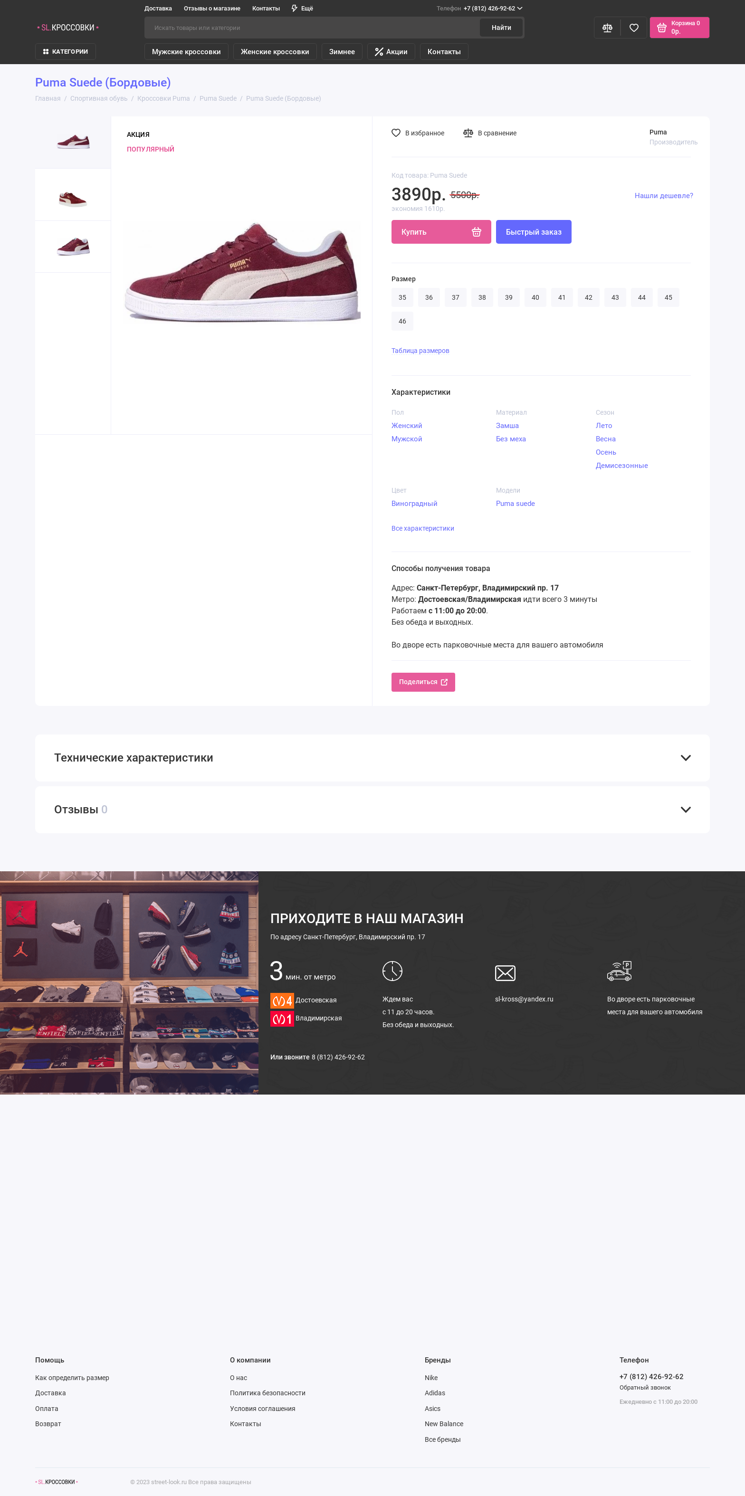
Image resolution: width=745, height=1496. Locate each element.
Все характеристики (423, 528)
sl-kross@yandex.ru (524, 999)
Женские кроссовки (275, 52)
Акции (391, 52)
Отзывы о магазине (212, 8)
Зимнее (342, 52)
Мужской (407, 439)
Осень (606, 452)
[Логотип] (56, 1482)
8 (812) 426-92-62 (338, 1057)
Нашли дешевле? (664, 195)
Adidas (435, 1393)
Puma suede (515, 503)
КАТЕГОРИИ (65, 51)
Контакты (266, 8)
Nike (431, 1378)
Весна (606, 439)
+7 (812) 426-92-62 (480, 8)
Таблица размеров (420, 350)
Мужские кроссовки (186, 52)
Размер (404, 279)
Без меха (511, 439)
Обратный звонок (645, 1387)
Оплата (46, 1408)
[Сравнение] (607, 27)
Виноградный (415, 503)
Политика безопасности (268, 1393)
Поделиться (423, 682)
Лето (604, 425)
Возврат (48, 1424)
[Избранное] (634, 27)
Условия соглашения (263, 1408)
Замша (507, 425)
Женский (407, 425)
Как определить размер (72, 1378)
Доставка (158, 8)
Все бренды (443, 1439)
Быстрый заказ (534, 232)
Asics (432, 1408)
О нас (238, 1378)
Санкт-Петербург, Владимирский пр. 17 (347, 937)
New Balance (444, 1424)
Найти (501, 27)
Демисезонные (622, 465)
